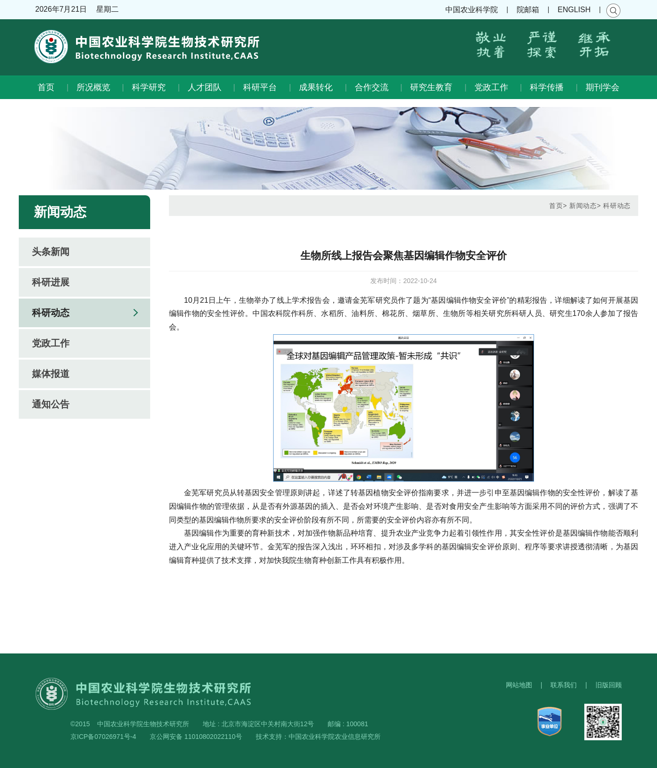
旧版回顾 (609, 685)
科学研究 (149, 87)
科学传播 (547, 87)
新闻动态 (583, 205)
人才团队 (205, 87)
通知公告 (50, 404)
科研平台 (260, 87)
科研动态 (50, 312)
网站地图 (519, 685)
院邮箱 (528, 10)
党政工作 (491, 87)
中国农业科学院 (471, 10)
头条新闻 (50, 251)
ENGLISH (574, 10)
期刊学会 (602, 87)
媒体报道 (50, 374)
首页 (46, 87)
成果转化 (316, 87)
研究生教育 (431, 87)
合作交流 (372, 87)
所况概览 (93, 87)
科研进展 (50, 282)
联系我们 (563, 685)
